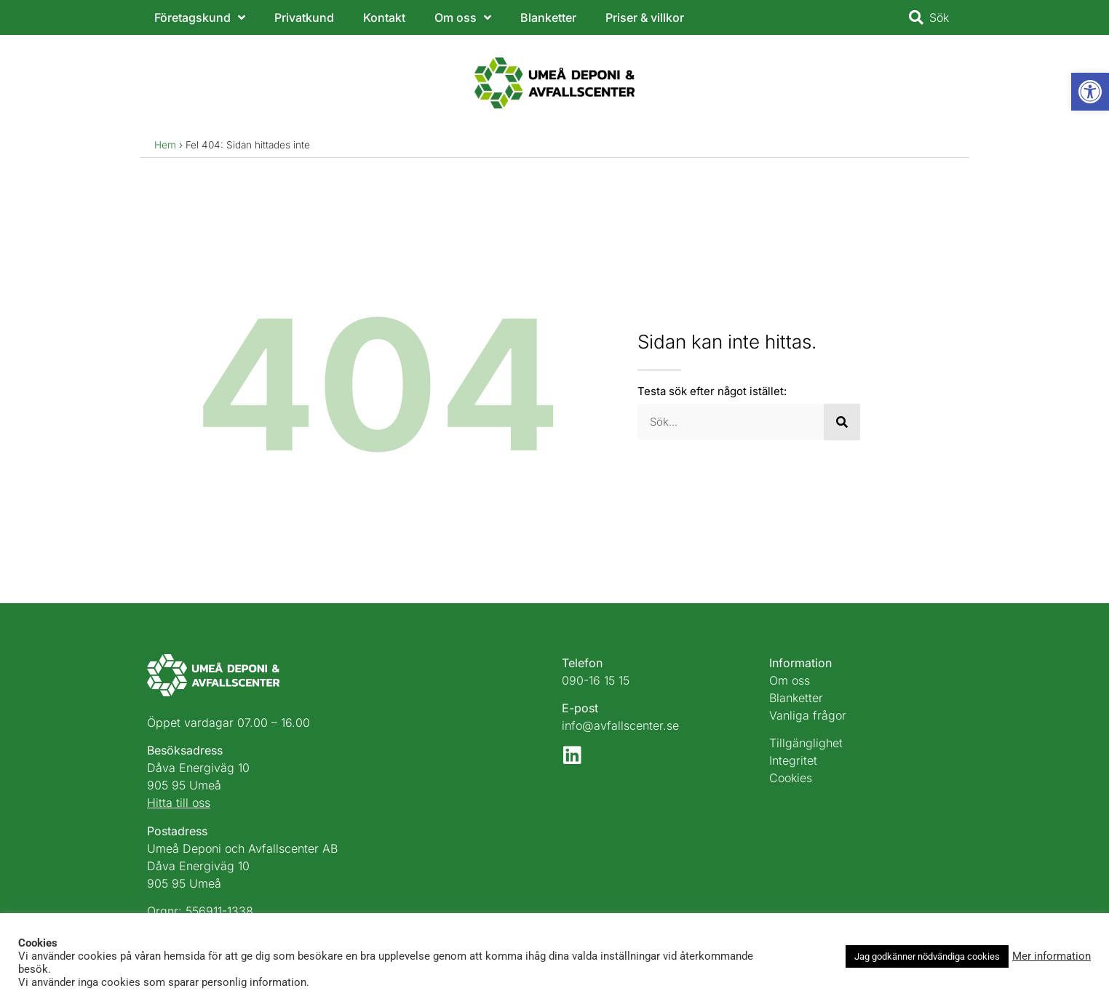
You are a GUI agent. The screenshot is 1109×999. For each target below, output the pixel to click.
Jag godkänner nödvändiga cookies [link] (927, 956)
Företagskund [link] (199, 17)
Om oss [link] (462, 17)
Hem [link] (165, 145)
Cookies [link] (790, 778)
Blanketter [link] (548, 17)
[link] (1090, 92)
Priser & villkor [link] (644, 17)
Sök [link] (939, 17)
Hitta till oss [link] (178, 802)
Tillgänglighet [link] (806, 743)
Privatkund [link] (304, 17)
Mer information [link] (1051, 956)
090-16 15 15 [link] (595, 680)
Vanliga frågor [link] (807, 715)
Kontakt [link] (384, 17)
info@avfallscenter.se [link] (620, 725)
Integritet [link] (793, 760)
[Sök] (842, 422)
